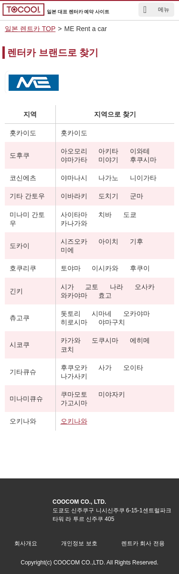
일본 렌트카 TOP (30, 28)
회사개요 (25, 543)
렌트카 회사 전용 (143, 543)
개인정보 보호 (79, 543)
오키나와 (74, 421)
